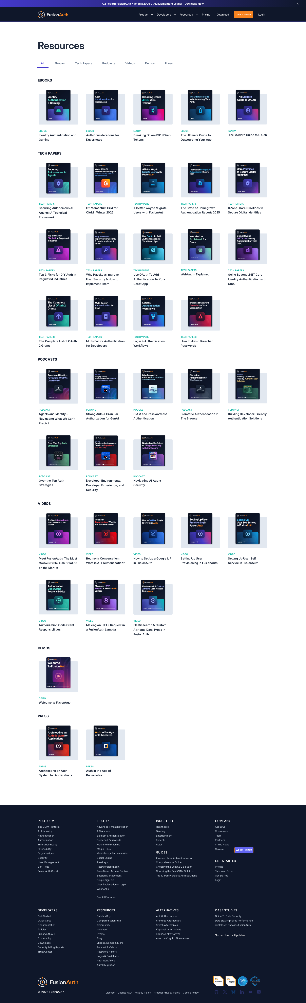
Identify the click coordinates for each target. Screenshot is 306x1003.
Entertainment (164, 835)
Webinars (102, 929)
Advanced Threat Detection (112, 826)
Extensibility (45, 848)
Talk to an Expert (224, 871)
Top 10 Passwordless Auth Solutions (176, 875)
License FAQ (124, 992)
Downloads (44, 942)
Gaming (160, 831)
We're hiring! (244, 850)
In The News (222, 844)
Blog (99, 938)
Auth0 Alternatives (166, 916)
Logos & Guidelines (107, 956)
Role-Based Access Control (112, 871)
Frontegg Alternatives (168, 920)
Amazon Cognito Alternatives (172, 938)
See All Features (106, 897)
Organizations (46, 853)
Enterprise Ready (47, 844)
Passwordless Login (108, 866)
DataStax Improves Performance (234, 920)
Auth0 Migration (106, 964)
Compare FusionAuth (109, 920)
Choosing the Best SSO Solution (174, 866)
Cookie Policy (191, 992)
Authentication (46, 835)
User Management (48, 862)
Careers (219, 849)
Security (42, 857)
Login (218, 880)
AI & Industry (45, 831)
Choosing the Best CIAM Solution (174, 871)
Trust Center (45, 951)
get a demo (244, 14)
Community (44, 938)
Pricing (219, 866)
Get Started (221, 875)
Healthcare (162, 826)
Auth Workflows (106, 960)
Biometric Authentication (111, 835)
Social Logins (104, 857)
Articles (42, 929)
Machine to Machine (108, 844)
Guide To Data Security (228, 916)
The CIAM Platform (49, 826)
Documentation (46, 925)
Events (100, 933)
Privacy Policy (142, 992)
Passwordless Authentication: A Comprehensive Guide (174, 860)
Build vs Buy (104, 916)
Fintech (160, 840)
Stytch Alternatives (167, 925)
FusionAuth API (46, 933)
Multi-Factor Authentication (112, 853)
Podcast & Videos (107, 947)
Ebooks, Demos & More (110, 942)
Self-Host (43, 866)
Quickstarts (44, 920)
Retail (159, 844)
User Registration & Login (111, 884)
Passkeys (102, 862)
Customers (221, 831)
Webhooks (103, 888)
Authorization (45, 840)
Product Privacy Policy (167, 992)
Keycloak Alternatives (168, 929)
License (110, 992)
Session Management (109, 875)
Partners (220, 840)
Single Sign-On (105, 880)
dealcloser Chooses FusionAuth (233, 925)
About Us (220, 826)
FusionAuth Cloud (48, 871)
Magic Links (104, 848)
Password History (107, 951)
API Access (103, 831)
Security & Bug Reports (51, 947)
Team (218, 835)
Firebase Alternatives (168, 933)
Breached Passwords (109, 840)
